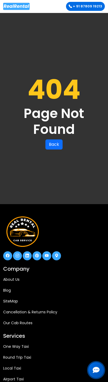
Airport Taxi (13, 379)
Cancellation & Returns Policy (30, 312)
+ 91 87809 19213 (85, 6)
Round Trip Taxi (17, 357)
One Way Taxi (16, 346)
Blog (7, 290)
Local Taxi (12, 368)
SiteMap (10, 301)
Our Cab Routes (17, 323)
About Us (11, 279)
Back (54, 144)
